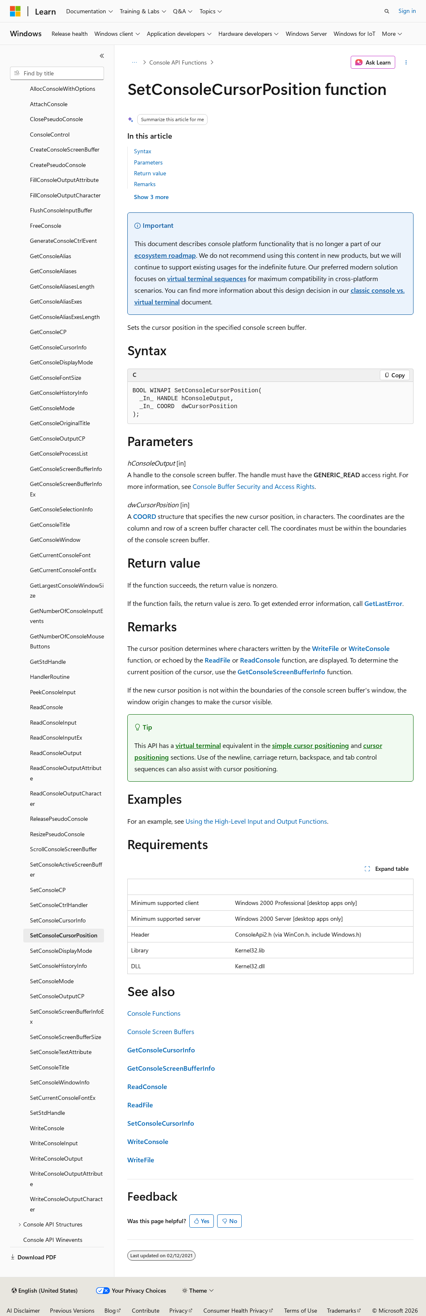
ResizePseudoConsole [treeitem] (57, 834)
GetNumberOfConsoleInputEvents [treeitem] (66, 616)
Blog (110, 1310)
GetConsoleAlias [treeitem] (50, 256)
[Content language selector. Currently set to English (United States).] (45, 1290)
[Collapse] (102, 55)
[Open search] (387, 11)
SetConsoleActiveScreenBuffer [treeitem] (66, 869)
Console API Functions (178, 62)
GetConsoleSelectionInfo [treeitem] (61, 509)
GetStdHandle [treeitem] (48, 661)
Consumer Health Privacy (235, 1310)
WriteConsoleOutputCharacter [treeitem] (66, 1204)
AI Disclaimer (23, 1310)
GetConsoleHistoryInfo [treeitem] (59, 392)
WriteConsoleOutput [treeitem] (56, 1158)
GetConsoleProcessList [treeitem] (59, 453)
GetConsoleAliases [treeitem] (53, 271)
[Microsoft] (15, 11)
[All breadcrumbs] (134, 62)
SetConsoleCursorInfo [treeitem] (58, 920)
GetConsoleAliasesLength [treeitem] (62, 286)
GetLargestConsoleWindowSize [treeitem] (67, 590)
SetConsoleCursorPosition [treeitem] (63, 935)
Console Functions (154, 1013)
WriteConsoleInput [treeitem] (54, 1143)
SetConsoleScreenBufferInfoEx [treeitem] (67, 1016)
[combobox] (57, 73)
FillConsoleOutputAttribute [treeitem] (64, 180)
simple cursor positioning (310, 745)
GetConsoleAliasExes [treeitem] (56, 301)
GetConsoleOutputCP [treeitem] (57, 438)
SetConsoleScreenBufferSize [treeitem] (65, 1037)
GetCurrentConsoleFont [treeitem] (60, 555)
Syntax (142, 151)
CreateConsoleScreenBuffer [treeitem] (64, 149)
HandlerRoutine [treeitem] (49, 676)
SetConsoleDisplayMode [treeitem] (61, 951)
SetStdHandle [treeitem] (47, 1113)
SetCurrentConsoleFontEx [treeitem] (62, 1098)
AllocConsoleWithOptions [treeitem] (62, 88)
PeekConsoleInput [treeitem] (53, 692)
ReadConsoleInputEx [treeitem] (56, 737)
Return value (150, 173)
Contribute (145, 1310)
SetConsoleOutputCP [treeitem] (57, 996)
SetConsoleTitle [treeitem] (49, 1067)
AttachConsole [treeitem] (48, 104)
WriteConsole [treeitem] (47, 1128)
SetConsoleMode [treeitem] (52, 981)
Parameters (148, 162)
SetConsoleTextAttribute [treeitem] (61, 1052)
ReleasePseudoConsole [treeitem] (59, 818)
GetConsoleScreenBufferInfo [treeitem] (66, 469)
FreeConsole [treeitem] (45, 225)
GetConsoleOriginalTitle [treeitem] (60, 423)
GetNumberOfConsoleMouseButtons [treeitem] (67, 641)
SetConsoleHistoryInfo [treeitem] (58, 966)
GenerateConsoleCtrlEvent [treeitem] (63, 240)
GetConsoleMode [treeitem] (52, 408)
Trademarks (341, 1310)
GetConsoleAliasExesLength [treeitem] (65, 317)
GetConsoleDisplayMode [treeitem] (61, 362)
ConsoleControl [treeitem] (49, 134)
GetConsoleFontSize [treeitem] (55, 377)
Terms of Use (300, 1310)
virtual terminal (198, 745)
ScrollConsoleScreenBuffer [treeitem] (63, 849)
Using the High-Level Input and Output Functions (256, 821)
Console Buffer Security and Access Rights (254, 486)
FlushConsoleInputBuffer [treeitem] (61, 210)
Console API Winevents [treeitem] (52, 1240)
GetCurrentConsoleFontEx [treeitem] (63, 570)
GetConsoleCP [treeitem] (48, 332)
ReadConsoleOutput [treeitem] (56, 753)
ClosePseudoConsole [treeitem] (56, 119)
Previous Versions (72, 1310)
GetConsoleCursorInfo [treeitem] (58, 347)
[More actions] (406, 62)
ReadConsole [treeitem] (46, 707)
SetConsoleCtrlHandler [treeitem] (59, 905)
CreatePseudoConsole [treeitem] (58, 165)
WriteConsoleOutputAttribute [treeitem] (66, 1178)
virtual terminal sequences (206, 278)
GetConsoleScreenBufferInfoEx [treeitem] (66, 489)
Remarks (145, 184)
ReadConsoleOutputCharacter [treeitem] (66, 798)
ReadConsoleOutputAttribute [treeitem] (66, 773)
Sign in (407, 11)
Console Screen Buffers (160, 1031)
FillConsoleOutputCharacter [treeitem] (65, 195)
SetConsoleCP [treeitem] (48, 890)
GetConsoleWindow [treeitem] (55, 539)
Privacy (178, 1310)
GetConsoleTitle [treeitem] (50, 524)
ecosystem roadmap (165, 255)
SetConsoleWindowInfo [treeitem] (59, 1082)
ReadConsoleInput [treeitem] (53, 722)
